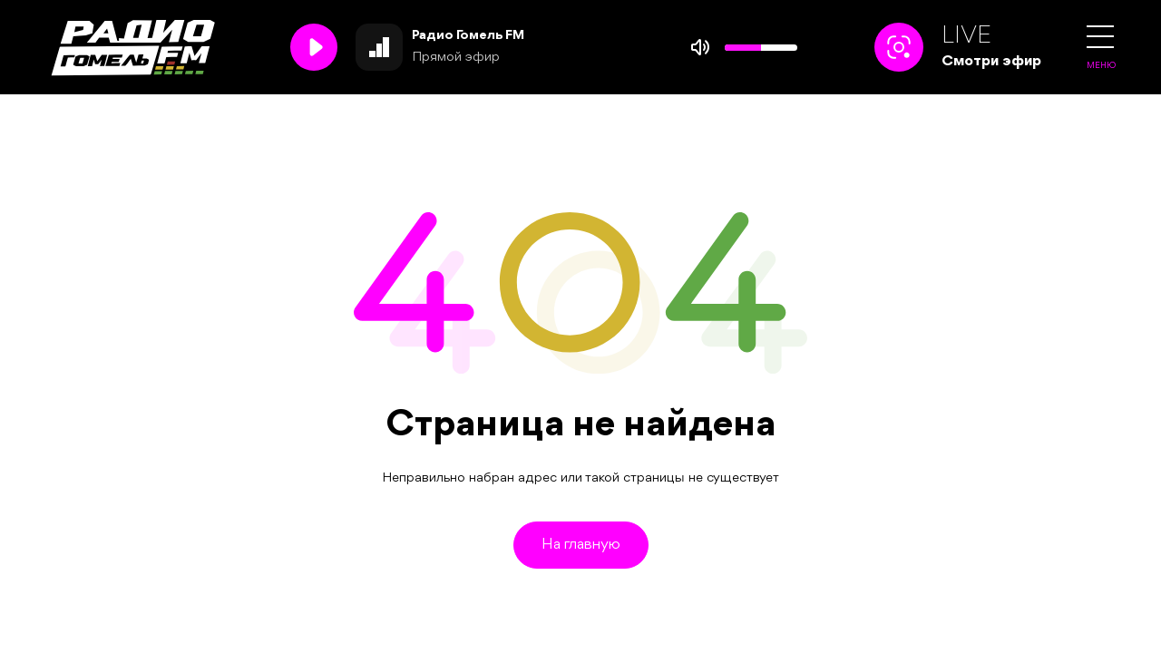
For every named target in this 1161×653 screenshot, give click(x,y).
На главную (580, 544)
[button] (1100, 36)
